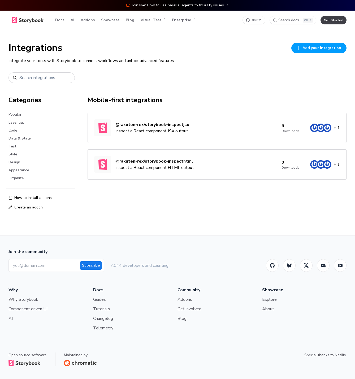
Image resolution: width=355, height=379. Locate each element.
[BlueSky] (289, 265)
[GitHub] (272, 265)
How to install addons (30, 197)
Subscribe (91, 265)
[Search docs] (293, 20)
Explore (269, 299)
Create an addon (25, 207)
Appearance (18, 170)
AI (72, 20)
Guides (99, 299)
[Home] (27, 20)
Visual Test (153, 20)
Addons (88, 20)
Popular (14, 114)
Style (12, 154)
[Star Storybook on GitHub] (254, 20)
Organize (16, 178)
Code (12, 130)
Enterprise (183, 20)
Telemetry (103, 328)
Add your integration (319, 47)
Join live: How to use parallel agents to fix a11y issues (177, 5)
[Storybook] (323, 265)
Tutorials (101, 309)
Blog (130, 20)
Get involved (189, 309)
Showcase (110, 20)
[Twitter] (306, 265)
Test (12, 146)
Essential (16, 122)
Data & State (19, 138)
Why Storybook (23, 299)
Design (14, 162)
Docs (59, 20)
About (268, 309)
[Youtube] (340, 265)
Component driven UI (27, 309)
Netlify (340, 355)
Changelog (103, 318)
